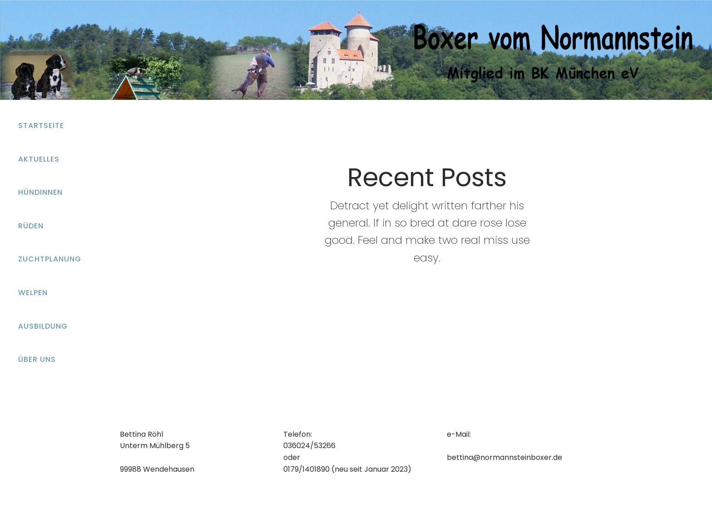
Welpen (33, 292)
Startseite (41, 125)
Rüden (31, 226)
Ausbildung (43, 326)
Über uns (37, 359)
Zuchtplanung (49, 259)
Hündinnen (40, 192)
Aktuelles (38, 159)
